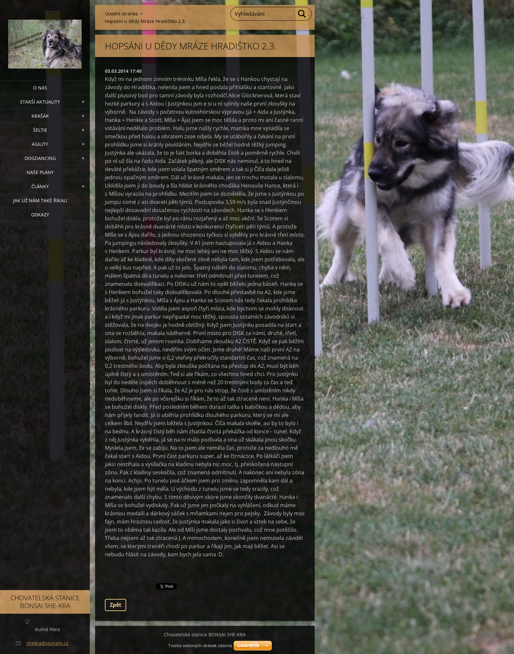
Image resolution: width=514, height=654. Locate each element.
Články (40, 186)
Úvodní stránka (121, 13)
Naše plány (40, 172)
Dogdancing (40, 158)
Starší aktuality (40, 102)
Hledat (302, 14)
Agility (40, 144)
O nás (40, 88)
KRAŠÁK (40, 116)
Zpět (115, 604)
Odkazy (40, 214)
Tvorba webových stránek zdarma (200, 645)
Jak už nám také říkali (40, 200)
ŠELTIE (40, 130)
